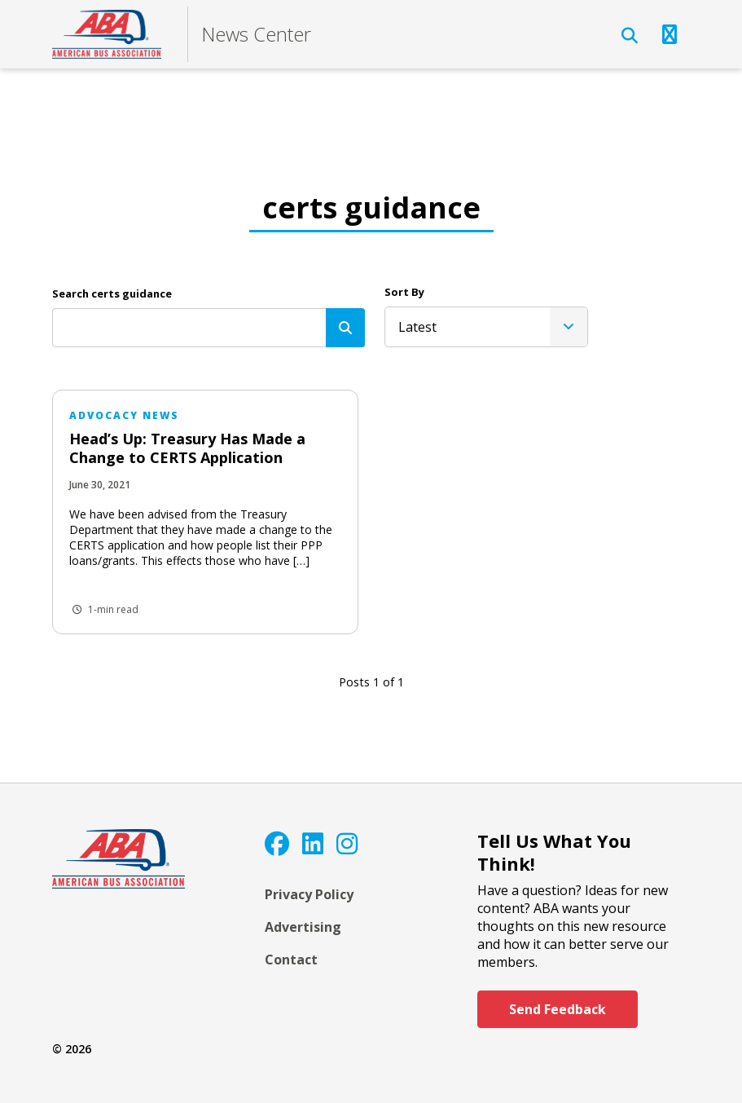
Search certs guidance (112, 293)
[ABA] (106, 34)
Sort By (404, 292)
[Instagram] (347, 843)
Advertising (303, 927)
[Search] (345, 327)
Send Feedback (557, 1009)
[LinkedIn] (312, 843)
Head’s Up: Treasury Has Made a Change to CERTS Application (187, 448)
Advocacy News (124, 415)
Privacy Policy (309, 894)
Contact (291, 959)
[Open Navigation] (669, 34)
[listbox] (486, 327)
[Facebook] (277, 843)
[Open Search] (629, 36)
